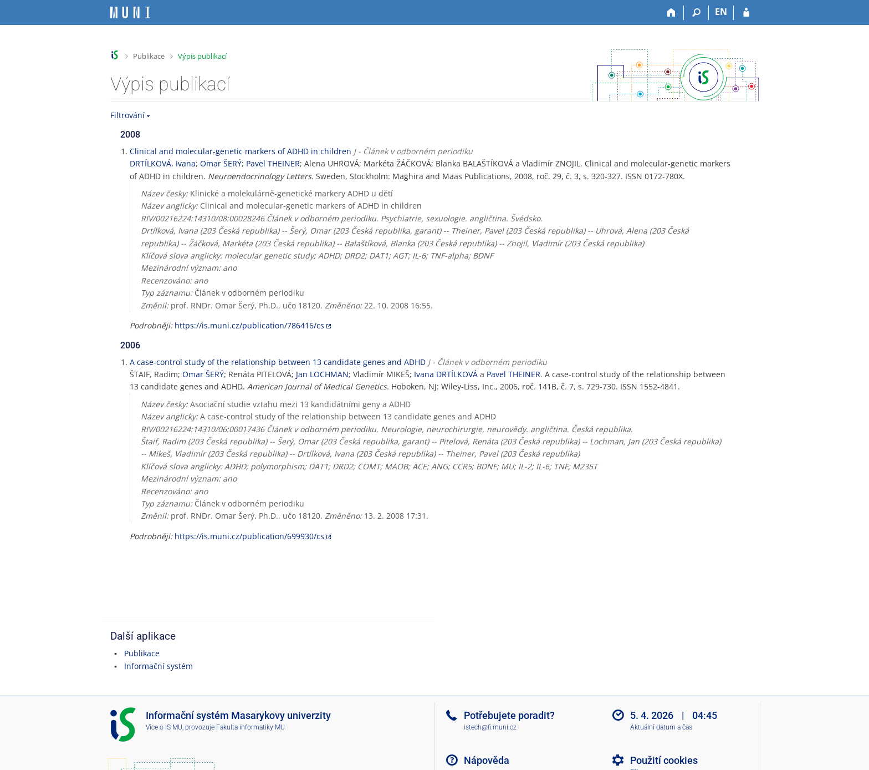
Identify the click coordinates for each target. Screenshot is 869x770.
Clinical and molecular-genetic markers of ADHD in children (240, 151)
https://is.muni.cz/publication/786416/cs (249, 325)
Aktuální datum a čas (661, 727)
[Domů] (671, 13)
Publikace (149, 56)
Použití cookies (664, 760)
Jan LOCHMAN (322, 374)
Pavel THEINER (273, 163)
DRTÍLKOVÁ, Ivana (163, 163)
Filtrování (127, 115)
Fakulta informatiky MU (250, 727)
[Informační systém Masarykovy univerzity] (130, 12)
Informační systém (158, 666)
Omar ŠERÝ (221, 163)
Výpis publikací (202, 56)
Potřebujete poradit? (509, 715)
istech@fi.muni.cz (490, 727)
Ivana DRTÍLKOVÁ (446, 374)
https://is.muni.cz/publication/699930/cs (249, 536)
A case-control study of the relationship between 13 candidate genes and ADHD (278, 362)
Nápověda (486, 760)
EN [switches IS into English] (721, 12)
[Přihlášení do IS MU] (746, 13)
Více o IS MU (164, 727)
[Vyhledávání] (696, 13)
